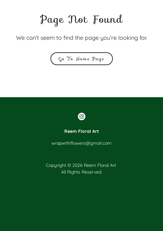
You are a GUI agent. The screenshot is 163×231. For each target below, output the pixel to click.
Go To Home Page (81, 58)
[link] (81, 116)
